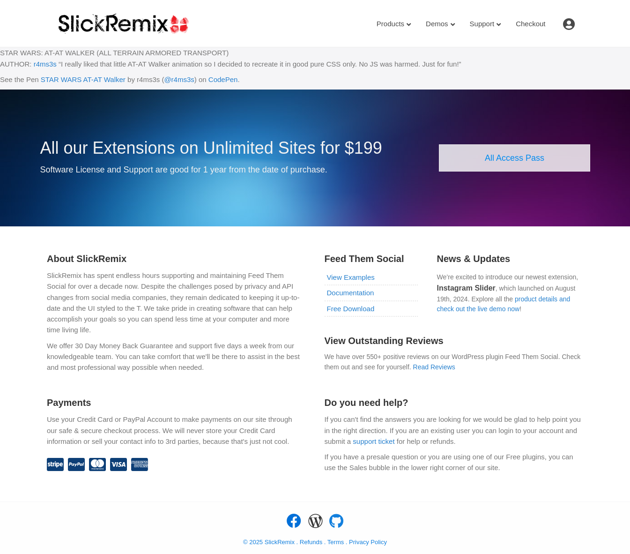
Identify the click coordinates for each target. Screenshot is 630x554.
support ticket (373, 441)
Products (390, 24)
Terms (336, 542)
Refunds (311, 542)
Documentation (350, 293)
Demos (437, 24)
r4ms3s (45, 64)
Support (482, 24)
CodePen (223, 79)
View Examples (351, 277)
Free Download (351, 309)
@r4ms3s (179, 79)
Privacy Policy (368, 542)
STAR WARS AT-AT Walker (83, 79)
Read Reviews (434, 367)
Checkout (530, 24)
